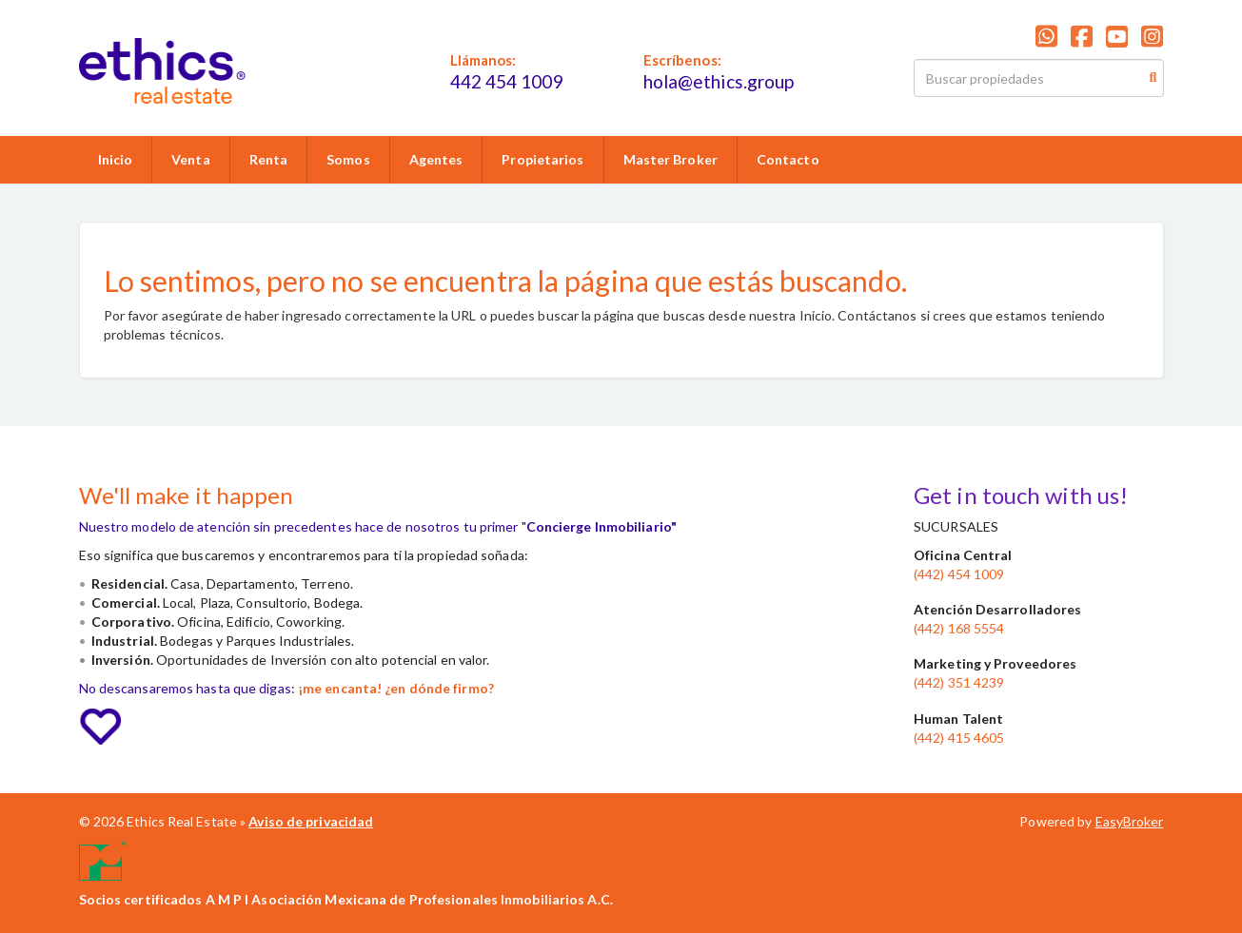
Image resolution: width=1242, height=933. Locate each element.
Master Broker (670, 159)
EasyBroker (1129, 821)
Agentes (436, 159)
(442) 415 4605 (959, 737)
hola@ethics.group (719, 81)
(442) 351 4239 (959, 682)
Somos (348, 159)
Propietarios (542, 159)
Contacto (788, 159)
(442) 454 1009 (959, 574)
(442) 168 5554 (959, 628)
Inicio (115, 159)
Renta (268, 159)
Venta (190, 159)
